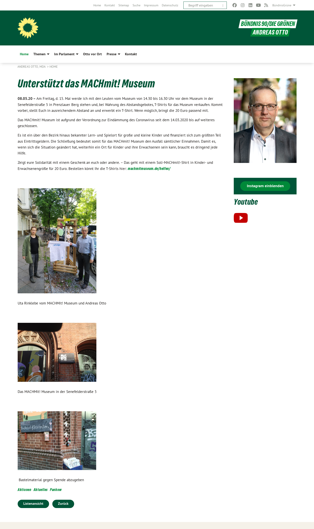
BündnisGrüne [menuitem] (281, 5)
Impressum (151, 5)
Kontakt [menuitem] (131, 54)
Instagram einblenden (265, 185)
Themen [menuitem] (39, 54)
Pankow (56, 489)
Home (97, 5)
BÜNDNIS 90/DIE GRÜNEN (268, 23)
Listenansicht (33, 503)
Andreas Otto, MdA (31, 67)
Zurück (63, 503)
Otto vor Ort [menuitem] (92, 54)
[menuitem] (97, 5)
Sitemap (123, 5)
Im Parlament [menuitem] (64, 54)
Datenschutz (170, 5)
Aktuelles (41, 489)
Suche (136, 5)
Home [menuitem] (24, 54)
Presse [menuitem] (111, 54)
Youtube (246, 201)
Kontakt (109, 5)
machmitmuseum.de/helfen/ (149, 168)
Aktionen (24, 489)
